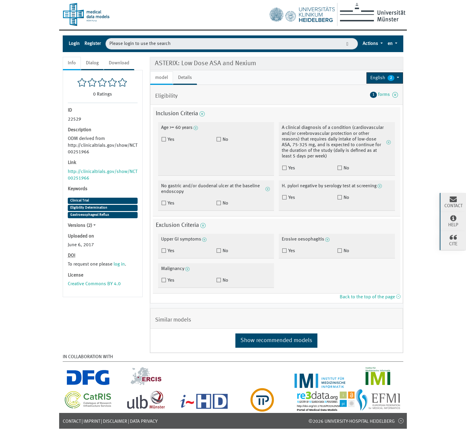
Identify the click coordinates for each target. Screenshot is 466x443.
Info (72, 63)
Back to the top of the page (370, 297)
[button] (384, 78)
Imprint (92, 421)
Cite (453, 240)
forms (384, 94)
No (224, 139)
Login (74, 43)
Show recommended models (276, 341)
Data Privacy (144, 421)
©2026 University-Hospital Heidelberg (351, 421)
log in (119, 264)
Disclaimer (115, 421)
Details (185, 77)
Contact (72, 421)
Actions (371, 43)
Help (453, 220)
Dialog (92, 63)
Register (92, 43)
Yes (170, 139)
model (161, 77)
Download (119, 63)
